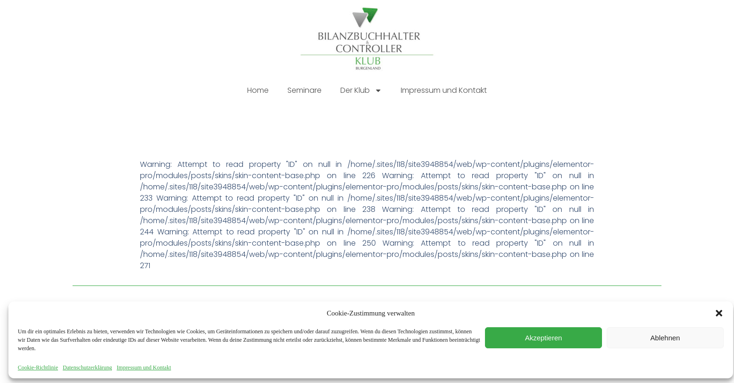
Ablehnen (665, 338)
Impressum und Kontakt (144, 367)
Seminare (304, 90)
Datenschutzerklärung (87, 367)
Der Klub (361, 90)
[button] (719, 313)
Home (258, 90)
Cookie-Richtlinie (38, 367)
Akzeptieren (543, 338)
